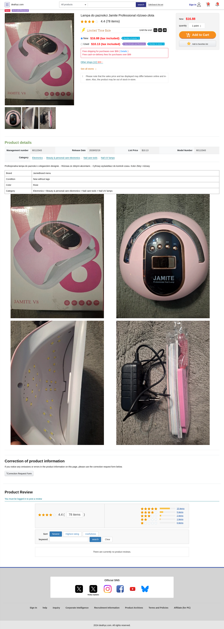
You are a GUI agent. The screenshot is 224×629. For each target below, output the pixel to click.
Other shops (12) (92, 62)
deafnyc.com (17, 4)
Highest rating (72, 534)
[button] (217, 4)
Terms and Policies (158, 607)
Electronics (37, 158)
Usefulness (90, 534)
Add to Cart (197, 35)
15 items (180, 508)
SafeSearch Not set (155, 4)
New (111, 38)
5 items (180, 512)
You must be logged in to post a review (23, 499)
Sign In (192, 4)
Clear (107, 539)
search (141, 4)
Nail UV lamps (108, 158)
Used (124, 44)
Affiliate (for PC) (182, 607)
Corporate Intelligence (77, 607)
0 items (180, 523)
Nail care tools (90, 158)
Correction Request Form (19, 473)
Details (123, 51)
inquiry (56, 607)
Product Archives (134, 607)
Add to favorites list (197, 43)
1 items (180, 519)
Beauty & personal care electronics (63, 158)
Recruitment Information (106, 607)
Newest (55, 534)
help (45, 607)
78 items (75, 514)
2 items (180, 516)
